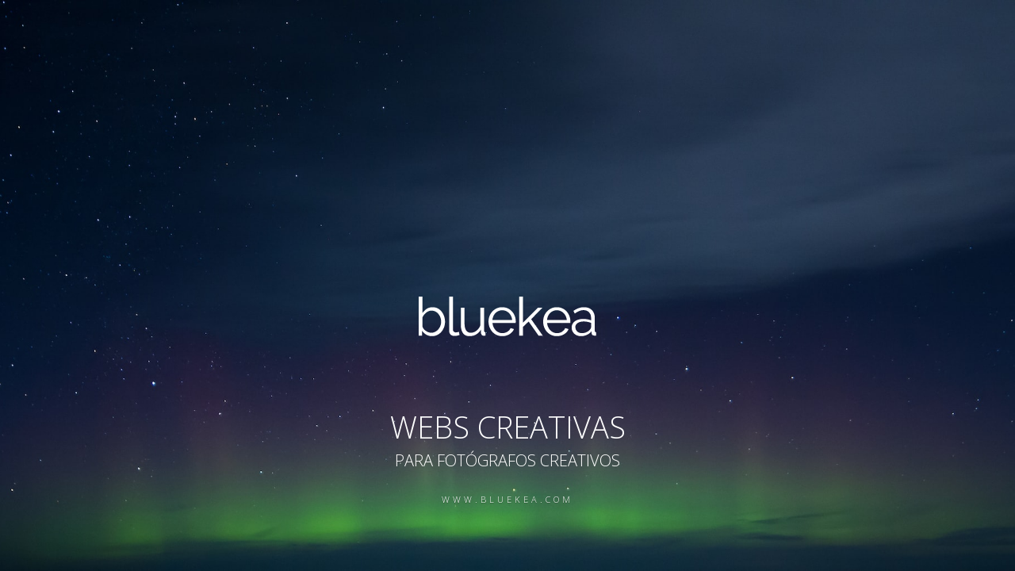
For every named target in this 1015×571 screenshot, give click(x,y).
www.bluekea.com (507, 499)
